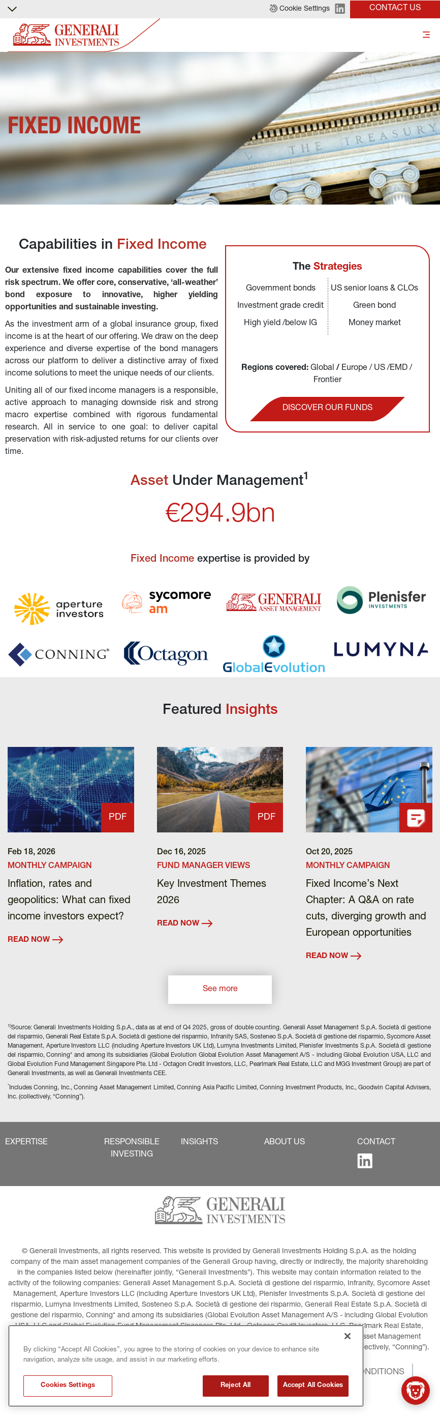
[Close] (347, 1337)
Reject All (235, 1387)
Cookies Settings (68, 1387)
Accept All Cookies (313, 1387)
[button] (300, 9)
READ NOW (35, 940)
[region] (186, 1367)
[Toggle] (426, 35)
